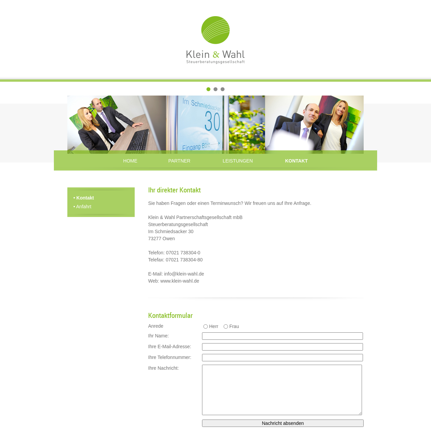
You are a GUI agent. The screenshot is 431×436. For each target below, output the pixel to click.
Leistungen (238, 161)
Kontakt (296, 161)
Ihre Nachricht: (163, 368)
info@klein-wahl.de (184, 274)
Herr (213, 326)
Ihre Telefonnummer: (169, 357)
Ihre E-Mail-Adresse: (169, 346)
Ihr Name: (158, 335)
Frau (234, 326)
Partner (179, 161)
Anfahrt (82, 206)
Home (130, 161)
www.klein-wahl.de (179, 281)
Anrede (155, 326)
